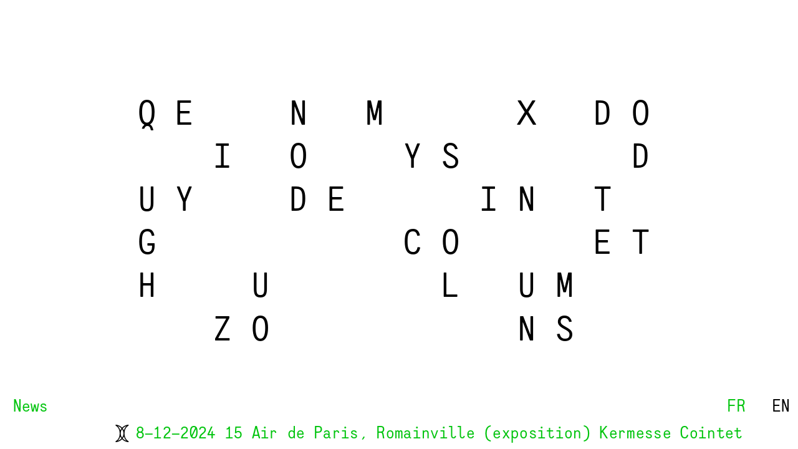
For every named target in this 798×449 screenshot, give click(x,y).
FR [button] (734, 407)
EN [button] (779, 407)
